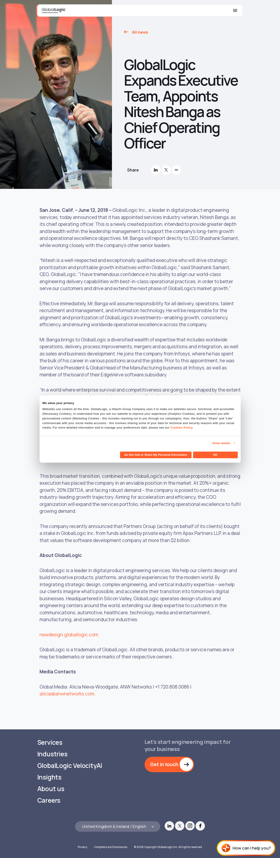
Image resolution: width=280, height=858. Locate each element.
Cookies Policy (182, 427)
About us (50, 789)
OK (215, 455)
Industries (52, 754)
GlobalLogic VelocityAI (69, 765)
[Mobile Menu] (235, 10)
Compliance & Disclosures (110, 847)
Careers (49, 800)
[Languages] (117, 826)
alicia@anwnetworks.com (67, 694)
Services (49, 742)
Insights (49, 777)
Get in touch (164, 764)
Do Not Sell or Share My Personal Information (155, 455)
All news (140, 32)
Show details (221, 443)
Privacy (82, 847)
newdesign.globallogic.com (69, 634)
